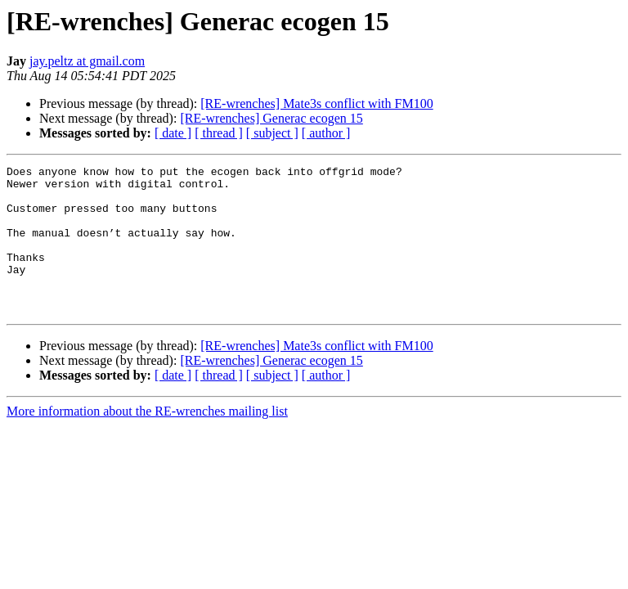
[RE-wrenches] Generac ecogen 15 (271, 118)
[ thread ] (219, 133)
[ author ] (326, 133)
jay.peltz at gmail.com (87, 61)
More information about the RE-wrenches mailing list (147, 440)
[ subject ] (272, 133)
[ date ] (173, 133)
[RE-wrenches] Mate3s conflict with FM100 (316, 103)
